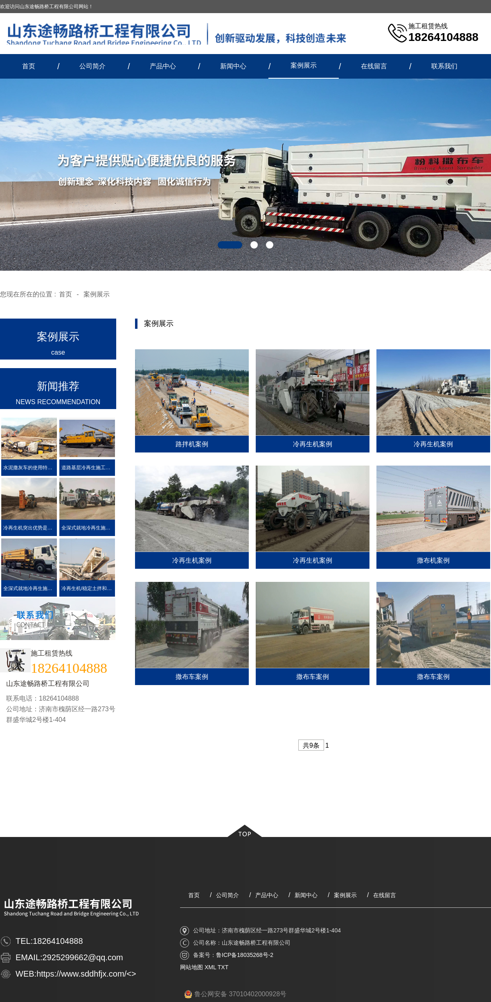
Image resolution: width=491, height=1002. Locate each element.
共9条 (311, 745)
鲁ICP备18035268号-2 (244, 955)
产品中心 (163, 66)
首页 (28, 66)
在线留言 (374, 66)
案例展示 (304, 65)
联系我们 (444, 66)
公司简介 (92, 66)
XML (210, 967)
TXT (223, 967)
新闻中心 (233, 66)
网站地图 (191, 967)
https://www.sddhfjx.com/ (81, 973)
